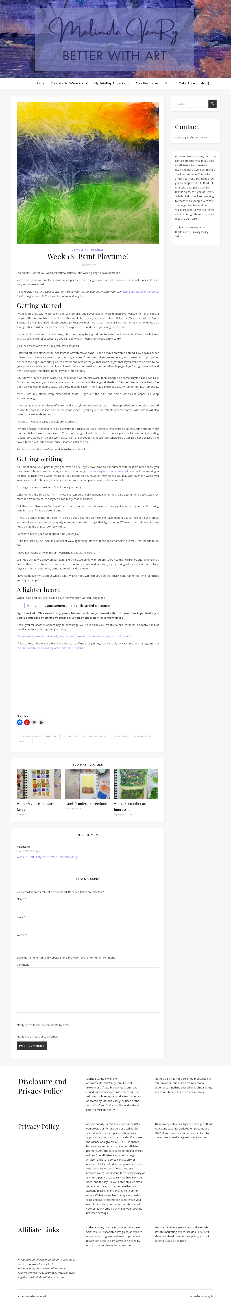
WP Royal (41, 1296)
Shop (168, 83)
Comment (23, 964)
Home (40, 83)
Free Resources (147, 83)
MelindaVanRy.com (110, 1083)
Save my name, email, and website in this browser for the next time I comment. (66, 957)
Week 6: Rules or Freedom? (86, 803)
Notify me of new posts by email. (37, 1036)
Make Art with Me (192, 83)
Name (21, 899)
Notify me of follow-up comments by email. (43, 1025)
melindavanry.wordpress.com (113, 1092)
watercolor (24, 741)
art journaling (120, 736)
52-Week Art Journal (88, 249)
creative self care (141, 736)
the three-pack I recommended (108, 471)
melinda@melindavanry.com (192, 137)
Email (21, 917)
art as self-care (70, 736)
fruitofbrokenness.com (117, 1087)
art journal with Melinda (96, 736)
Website (22, 935)
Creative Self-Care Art (67, 83)
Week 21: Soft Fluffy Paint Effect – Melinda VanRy (47, 857)
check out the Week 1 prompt (140, 291)
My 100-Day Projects (109, 83)
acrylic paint (51, 736)
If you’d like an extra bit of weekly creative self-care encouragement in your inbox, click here (73, 636)
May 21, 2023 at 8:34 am (28, 851)
